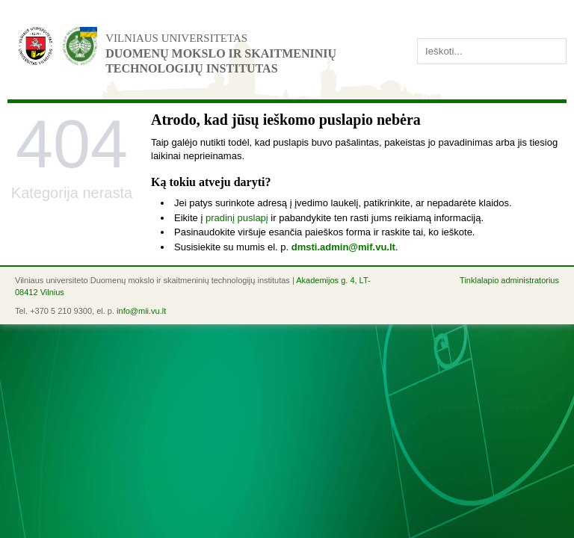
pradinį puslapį (237, 217)
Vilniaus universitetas (176, 38)
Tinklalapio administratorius (509, 280)
